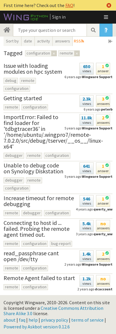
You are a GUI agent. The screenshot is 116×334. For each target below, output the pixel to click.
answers (62, 41)
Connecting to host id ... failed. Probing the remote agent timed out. (36, 228)
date (28, 41)
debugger (14, 155)
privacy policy (54, 320)
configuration (17, 88)
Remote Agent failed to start (39, 278)
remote (27, 80)
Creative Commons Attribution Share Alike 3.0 (53, 310)
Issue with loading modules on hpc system (33, 68)
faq (22, 320)
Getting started (23, 98)
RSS (77, 41)
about (10, 320)
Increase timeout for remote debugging (39, 201)
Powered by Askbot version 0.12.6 (37, 327)
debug (10, 80)
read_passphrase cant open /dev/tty (31, 256)
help (33, 320)
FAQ (69, 5)
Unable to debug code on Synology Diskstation (33, 168)
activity (43, 41)
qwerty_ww (102, 209)
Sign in (59, 17)
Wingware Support (97, 77)
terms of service (87, 320)
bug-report (61, 243)
